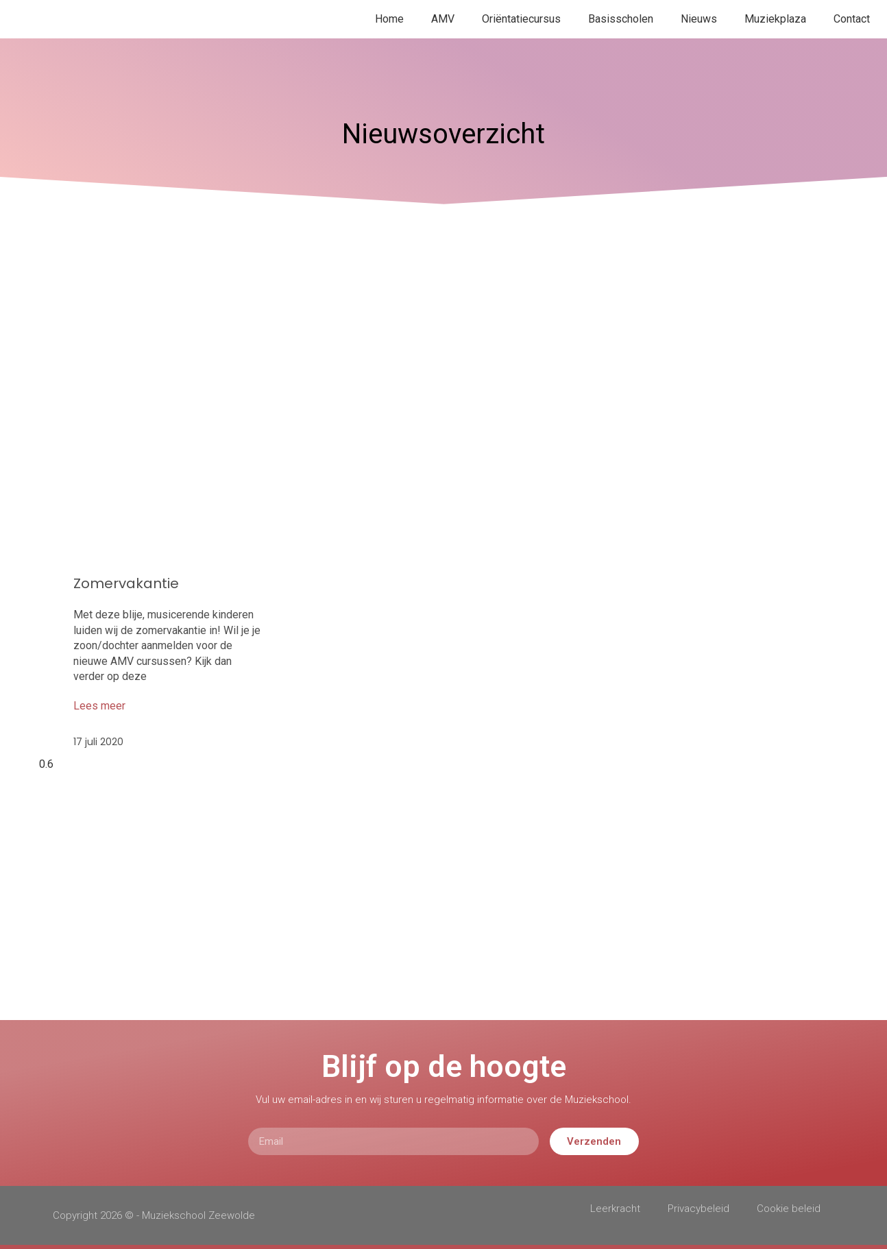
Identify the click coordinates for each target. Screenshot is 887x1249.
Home (389, 18)
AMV (442, 18)
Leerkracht (615, 1208)
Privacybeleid (698, 1208)
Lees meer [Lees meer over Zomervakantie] (99, 705)
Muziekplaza (775, 18)
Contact (852, 18)
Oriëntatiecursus (521, 18)
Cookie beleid (789, 1208)
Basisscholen (620, 18)
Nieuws (699, 18)
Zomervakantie (126, 583)
